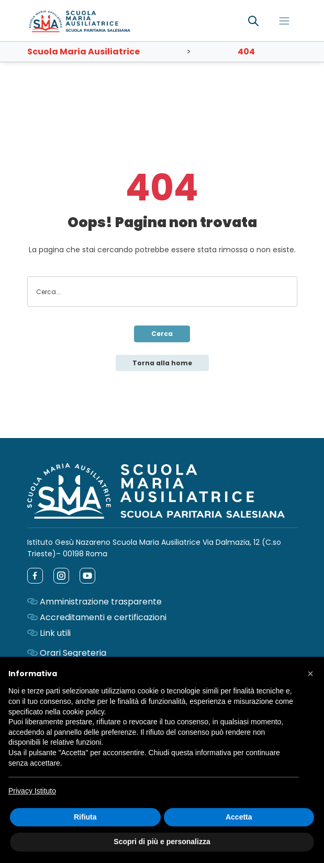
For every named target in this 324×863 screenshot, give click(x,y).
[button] (310, 673)
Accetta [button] (239, 817)
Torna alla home (162, 362)
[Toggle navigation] (284, 21)
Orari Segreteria (73, 653)
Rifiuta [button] (85, 817)
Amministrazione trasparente (101, 602)
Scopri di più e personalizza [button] (162, 841)
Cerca (162, 333)
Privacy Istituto (32, 791)
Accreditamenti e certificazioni (103, 617)
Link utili (55, 633)
